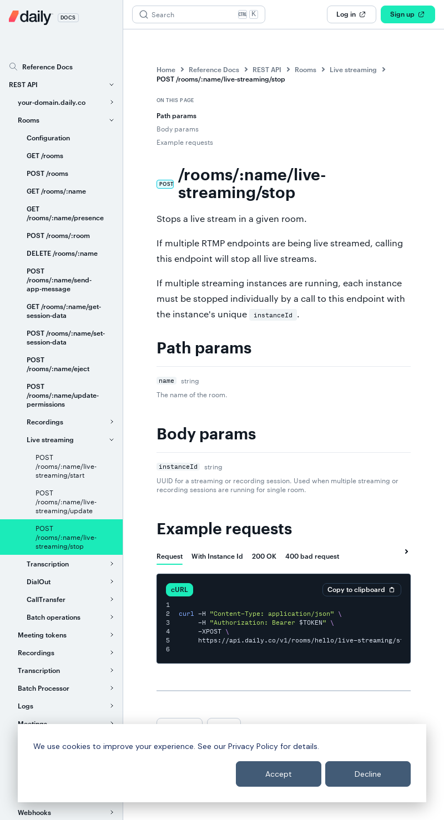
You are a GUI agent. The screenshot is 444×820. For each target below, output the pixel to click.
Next (223, 726)
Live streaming (353, 69)
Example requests (185, 142)
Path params (176, 115)
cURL (179, 589)
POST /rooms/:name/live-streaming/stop (221, 79)
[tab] (170, 555)
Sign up (408, 14)
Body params (178, 129)
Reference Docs (214, 69)
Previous (179, 726)
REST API (267, 69)
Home (166, 69)
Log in (351, 14)
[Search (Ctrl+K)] (198, 14)
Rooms (305, 69)
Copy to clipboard (361, 589)
